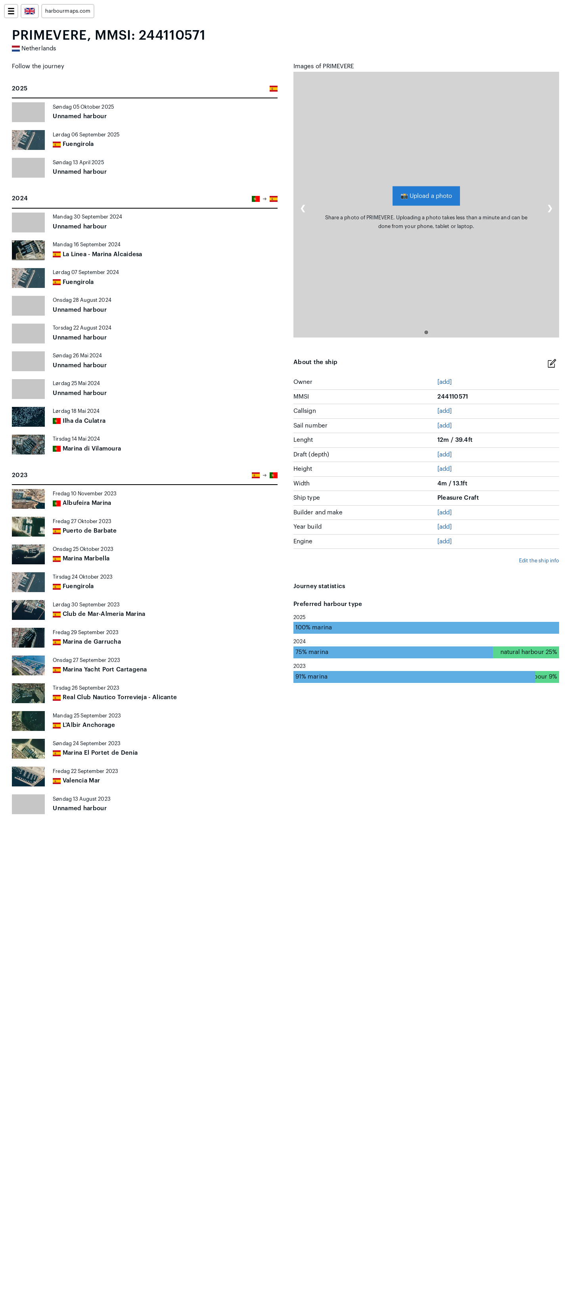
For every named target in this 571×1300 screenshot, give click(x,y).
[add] (444, 382)
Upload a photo (426, 196)
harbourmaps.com (67, 11)
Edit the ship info (539, 560)
